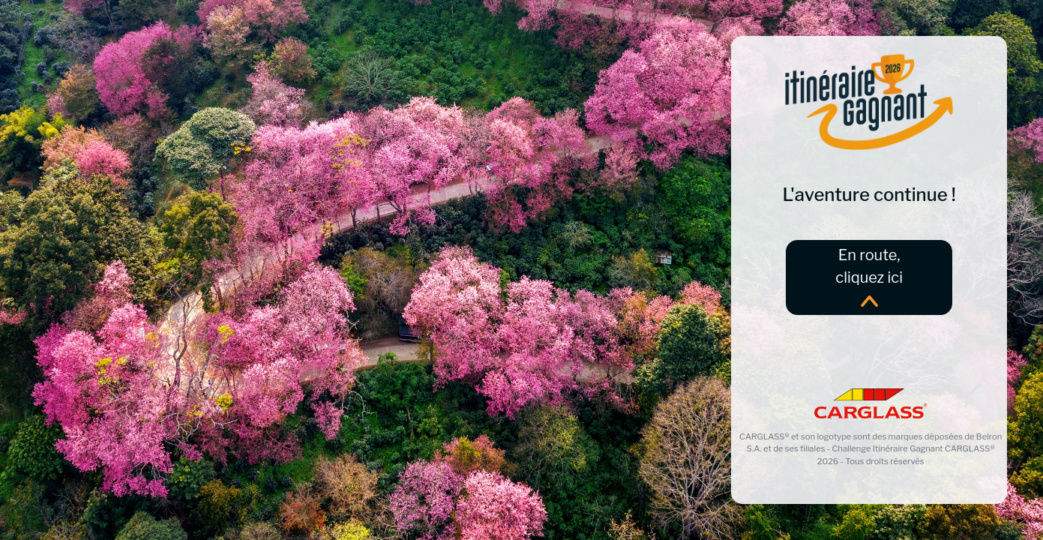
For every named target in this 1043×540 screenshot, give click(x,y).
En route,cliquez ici (869, 276)
